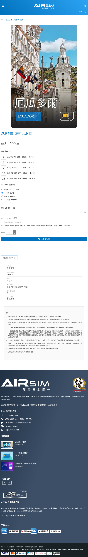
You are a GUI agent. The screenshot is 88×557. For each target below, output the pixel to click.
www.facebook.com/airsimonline (18, 423)
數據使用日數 (6, 151)
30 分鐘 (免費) (7, 193)
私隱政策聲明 (19, 547)
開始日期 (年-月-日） (9, 208)
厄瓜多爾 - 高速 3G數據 (14, 20)
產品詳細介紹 (9, 258)
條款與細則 (28, 547)
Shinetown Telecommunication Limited (52, 549)
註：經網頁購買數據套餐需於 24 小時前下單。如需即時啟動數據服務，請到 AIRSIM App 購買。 (36, 226)
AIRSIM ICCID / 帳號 (9, 218)
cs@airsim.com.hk (12, 430)
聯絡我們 (34, 547)
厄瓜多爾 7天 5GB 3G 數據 (17, 167)
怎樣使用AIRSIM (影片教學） (26, 463)
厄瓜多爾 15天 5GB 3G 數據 (18, 178)
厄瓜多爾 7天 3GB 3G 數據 (17, 162)
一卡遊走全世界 (21, 453)
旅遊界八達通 (20, 442)
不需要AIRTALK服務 (10, 190)
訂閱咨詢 (41, 547)
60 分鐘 (8, 196)
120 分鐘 (9, 200)
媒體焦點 (11, 547)
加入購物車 (44, 239)
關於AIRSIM (4, 547)
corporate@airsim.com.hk (15, 515)
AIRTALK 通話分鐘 (8, 185)
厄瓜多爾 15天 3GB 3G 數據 (18, 173)
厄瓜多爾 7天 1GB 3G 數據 (17, 157)
